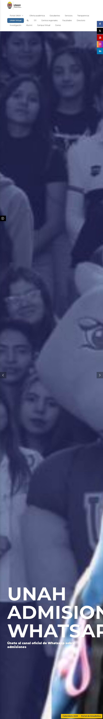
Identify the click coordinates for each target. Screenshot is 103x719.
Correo (58, 25)
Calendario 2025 (70, 716)
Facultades (67, 20)
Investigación (15, 25)
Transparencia (83, 16)
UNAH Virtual (15, 20)
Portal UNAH (16, 16)
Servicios (68, 16)
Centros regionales (49, 20)
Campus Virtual (43, 25)
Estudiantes (55, 16)
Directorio (81, 20)
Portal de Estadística (91, 716)
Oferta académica (37, 16)
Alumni (29, 25)
